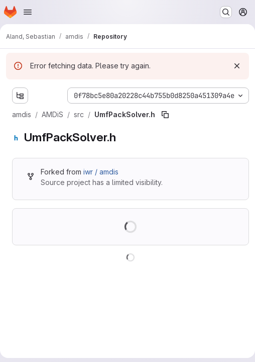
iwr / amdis (100, 171)
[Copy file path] (165, 115)
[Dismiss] (237, 66)
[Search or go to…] (226, 12)
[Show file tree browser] (20, 95)
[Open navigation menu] (28, 12)
